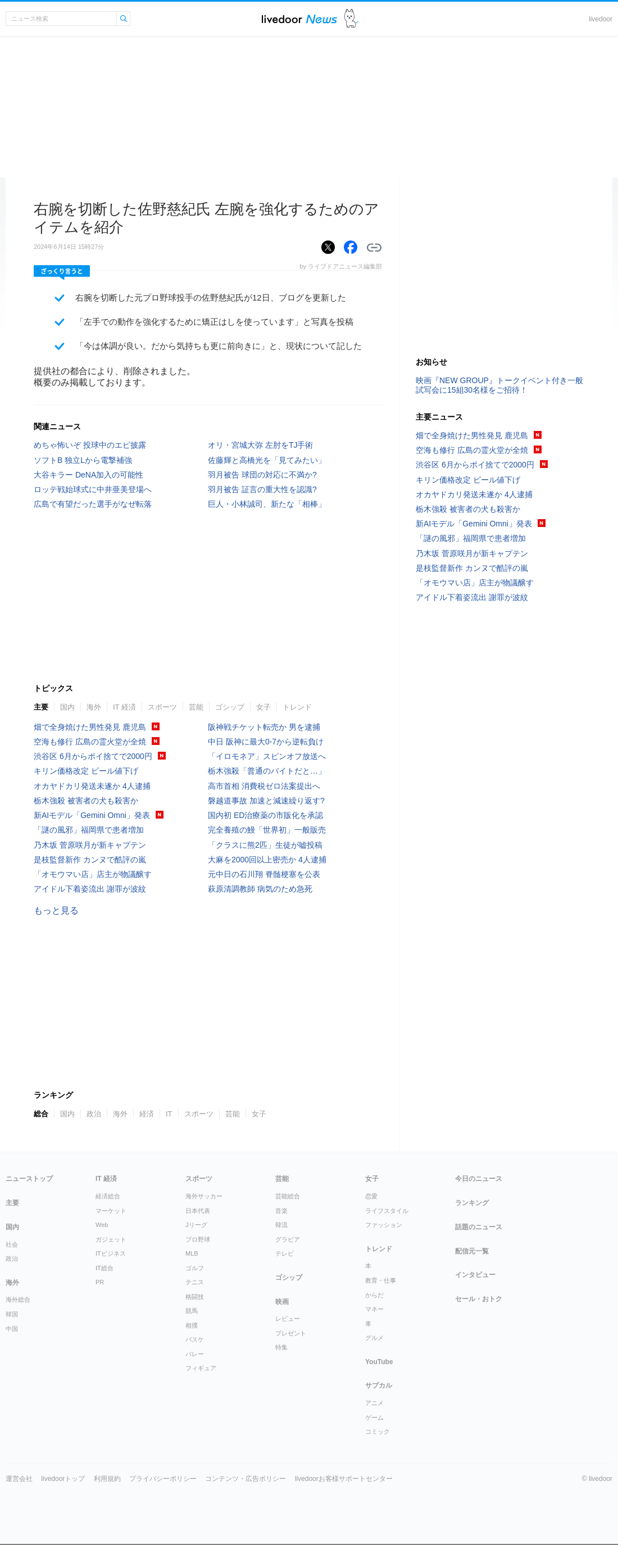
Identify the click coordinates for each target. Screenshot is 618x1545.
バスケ (194, 1339)
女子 (263, 707)
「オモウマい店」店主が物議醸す (93, 874)
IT (169, 1114)
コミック (377, 1431)
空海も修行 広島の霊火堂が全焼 (90, 741)
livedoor (600, 19)
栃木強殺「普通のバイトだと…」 (267, 770)
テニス (194, 1282)
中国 (12, 1328)
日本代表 (197, 1210)
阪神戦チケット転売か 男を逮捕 (264, 726)
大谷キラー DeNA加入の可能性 (88, 474)
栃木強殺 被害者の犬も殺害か (86, 800)
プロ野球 (197, 1239)
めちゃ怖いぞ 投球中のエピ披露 (90, 444)
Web (102, 1224)
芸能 (196, 707)
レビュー (287, 1318)
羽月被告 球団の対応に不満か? (262, 474)
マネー (374, 1309)
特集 (281, 1347)
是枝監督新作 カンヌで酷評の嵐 (90, 859)
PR (100, 1282)
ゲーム (374, 1417)
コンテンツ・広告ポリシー (245, 1479)
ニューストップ (29, 1179)
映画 (282, 1302)
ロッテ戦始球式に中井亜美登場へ (93, 489)
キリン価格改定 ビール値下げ (86, 770)
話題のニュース (478, 1227)
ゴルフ (194, 1268)
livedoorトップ (63, 1479)
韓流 (281, 1224)
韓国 (12, 1314)
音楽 (281, 1210)
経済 (146, 1114)
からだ (374, 1295)
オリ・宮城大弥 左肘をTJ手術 (260, 444)
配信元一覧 (472, 1251)
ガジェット (111, 1239)
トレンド (297, 707)
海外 (94, 707)
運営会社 (19, 1479)
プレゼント (290, 1333)
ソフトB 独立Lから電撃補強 (83, 460)
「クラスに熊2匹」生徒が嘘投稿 (265, 844)
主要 (41, 707)
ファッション (383, 1224)
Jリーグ (196, 1224)
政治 (94, 1114)
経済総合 (108, 1196)
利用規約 (107, 1479)
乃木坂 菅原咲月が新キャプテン (90, 844)
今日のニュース (478, 1179)
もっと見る (56, 910)
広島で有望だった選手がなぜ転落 (93, 503)
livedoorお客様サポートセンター (344, 1479)
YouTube (379, 1362)
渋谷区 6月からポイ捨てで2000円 (93, 756)
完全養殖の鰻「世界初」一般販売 (267, 829)
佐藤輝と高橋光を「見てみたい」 (267, 460)
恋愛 (371, 1196)
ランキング (472, 1203)
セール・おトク (478, 1299)
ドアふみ (351, 19)
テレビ (284, 1253)
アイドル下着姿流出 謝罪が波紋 (90, 888)
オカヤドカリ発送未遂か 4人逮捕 (92, 785)
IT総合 (104, 1268)
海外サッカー (203, 1196)
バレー (194, 1354)
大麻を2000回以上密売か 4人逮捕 (267, 859)
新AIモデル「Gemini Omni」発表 (92, 815)
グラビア (287, 1239)
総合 (41, 1114)
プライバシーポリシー (163, 1479)
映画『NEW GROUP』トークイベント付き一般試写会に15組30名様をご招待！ (499, 385)
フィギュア (200, 1368)
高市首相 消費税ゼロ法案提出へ (264, 785)
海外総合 (18, 1299)
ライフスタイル (386, 1210)
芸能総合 (287, 1196)
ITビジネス (111, 1253)
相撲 (191, 1325)
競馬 (191, 1310)
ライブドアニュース (299, 18)
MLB (191, 1253)
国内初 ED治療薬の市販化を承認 (265, 815)
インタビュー (475, 1275)
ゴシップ (229, 707)
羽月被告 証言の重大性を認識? (262, 489)
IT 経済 (124, 707)
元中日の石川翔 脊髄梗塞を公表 (264, 874)
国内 (67, 707)
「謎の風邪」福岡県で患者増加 (89, 829)
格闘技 (194, 1296)
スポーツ (162, 707)
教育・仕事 (380, 1280)
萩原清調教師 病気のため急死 (260, 888)
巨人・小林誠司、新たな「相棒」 (267, 503)
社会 (12, 1244)
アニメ (374, 1402)
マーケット (111, 1210)
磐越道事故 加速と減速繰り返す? (266, 800)
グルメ (374, 1337)
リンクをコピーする (374, 248)
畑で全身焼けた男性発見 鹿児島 (90, 726)
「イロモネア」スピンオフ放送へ (267, 756)
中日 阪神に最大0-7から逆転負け (266, 741)
